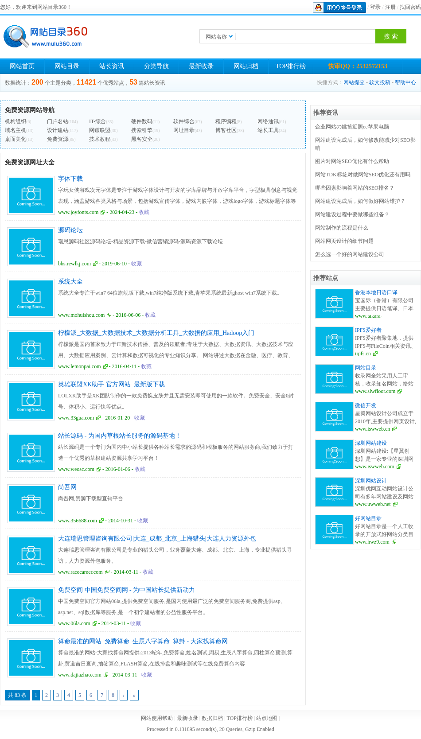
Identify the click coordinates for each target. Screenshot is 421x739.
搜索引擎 (141, 130)
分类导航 (156, 66)
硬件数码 (141, 121)
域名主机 (15, 130)
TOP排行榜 (291, 66)
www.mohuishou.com (81, 315)
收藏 (144, 212)
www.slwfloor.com (375, 391)
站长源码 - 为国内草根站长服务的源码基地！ (119, 435)
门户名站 (57, 121)
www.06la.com (74, 623)
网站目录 (67, 66)
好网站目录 (368, 518)
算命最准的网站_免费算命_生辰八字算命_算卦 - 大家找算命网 (143, 641)
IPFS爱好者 (368, 330)
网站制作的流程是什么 (341, 228)
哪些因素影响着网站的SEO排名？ (354, 188)
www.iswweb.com (374, 466)
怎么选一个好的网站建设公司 (349, 254)
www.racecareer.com (80, 572)
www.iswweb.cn (372, 429)
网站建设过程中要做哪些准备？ (352, 214)
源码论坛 (70, 230)
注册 (390, 7)
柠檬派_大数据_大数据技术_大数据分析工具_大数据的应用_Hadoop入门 (156, 333)
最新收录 (201, 66)
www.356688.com (77, 520)
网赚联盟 (99, 130)
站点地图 (266, 718)
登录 (375, 7)
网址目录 (184, 130)
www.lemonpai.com (79, 366)
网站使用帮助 (157, 718)
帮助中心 (405, 82)
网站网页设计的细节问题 (344, 241)
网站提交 (354, 82)
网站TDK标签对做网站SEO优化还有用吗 (362, 174)
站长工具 (268, 130)
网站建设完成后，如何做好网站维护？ (360, 201)
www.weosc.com (76, 469)
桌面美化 (15, 139)
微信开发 (365, 405)
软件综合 (184, 121)
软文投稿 (379, 82)
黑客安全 (141, 139)
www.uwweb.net (373, 504)
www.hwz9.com (372, 542)
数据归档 (212, 718)
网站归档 (246, 66)
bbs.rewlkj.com (74, 264)
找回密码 (410, 7)
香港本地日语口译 (376, 292)
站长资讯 (111, 66)
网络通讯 (268, 121)
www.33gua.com (76, 418)
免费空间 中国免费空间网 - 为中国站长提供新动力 (126, 590)
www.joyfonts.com (78, 212)
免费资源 (57, 139)
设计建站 (57, 130)
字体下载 (70, 178)
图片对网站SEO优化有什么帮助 (352, 161)
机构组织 (15, 121)
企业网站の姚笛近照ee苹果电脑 (352, 127)
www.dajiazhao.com (79, 675)
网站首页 (22, 66)
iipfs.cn (363, 353)
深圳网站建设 (371, 443)
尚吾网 (67, 487)
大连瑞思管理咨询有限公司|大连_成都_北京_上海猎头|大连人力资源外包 (157, 538)
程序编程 (226, 121)
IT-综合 (97, 121)
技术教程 (99, 139)
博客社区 (226, 130)
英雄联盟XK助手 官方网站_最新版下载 (111, 384)
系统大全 (70, 281)
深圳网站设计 (371, 481)
